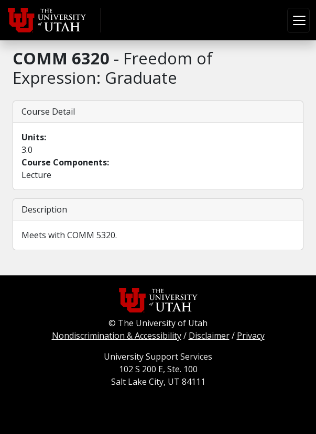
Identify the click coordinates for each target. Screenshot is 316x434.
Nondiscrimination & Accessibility (116, 335)
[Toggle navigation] (298, 20)
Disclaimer (209, 335)
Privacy (251, 335)
